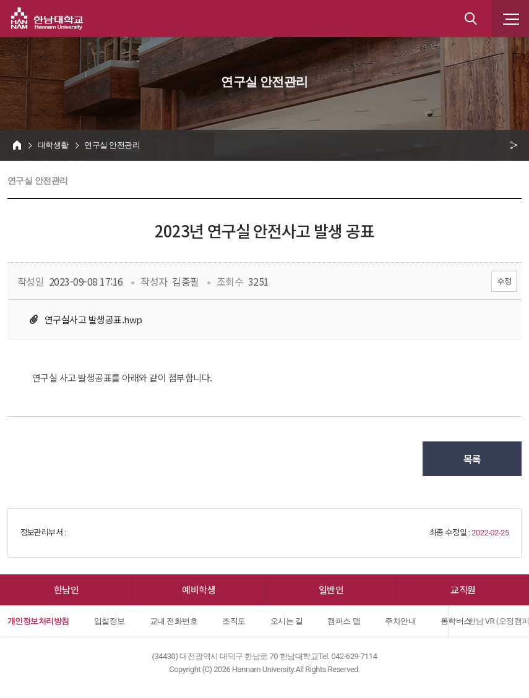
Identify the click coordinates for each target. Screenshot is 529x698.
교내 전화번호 (174, 621)
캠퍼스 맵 (343, 621)
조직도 (233, 621)
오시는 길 (286, 621)
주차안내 (400, 621)
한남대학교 (47, 18)
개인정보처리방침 (38, 621)
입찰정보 (109, 621)
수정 (504, 281)
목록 (472, 458)
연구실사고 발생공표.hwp (93, 319)
